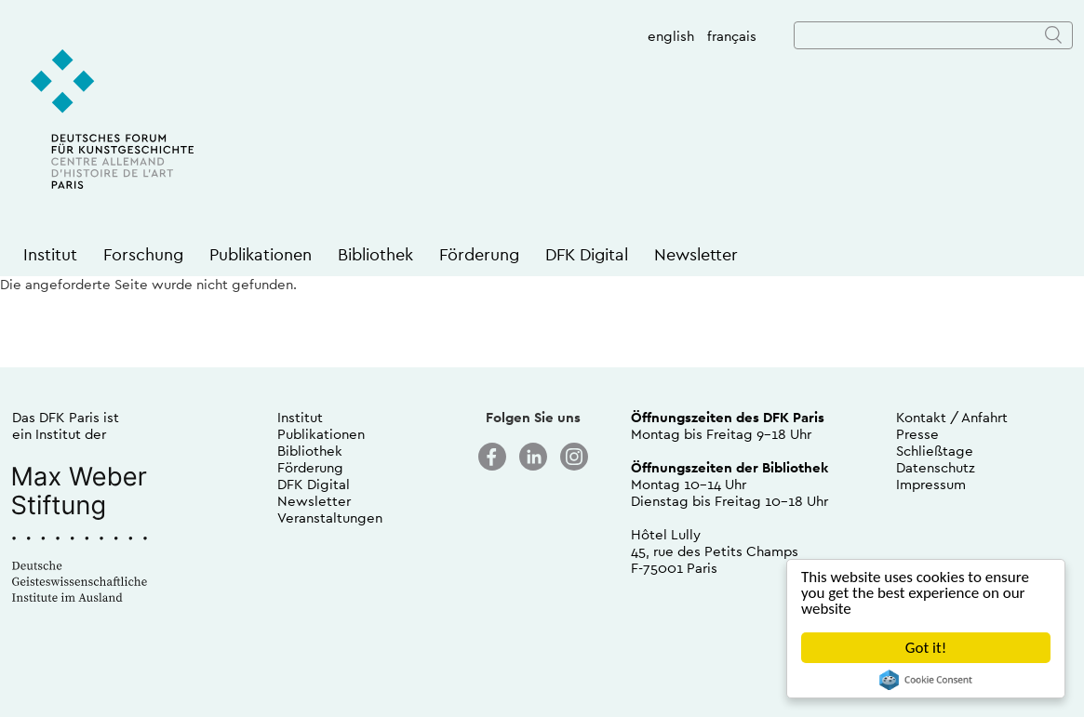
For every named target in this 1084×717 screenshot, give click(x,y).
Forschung (143, 254)
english (671, 36)
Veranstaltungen (329, 517)
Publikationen (260, 254)
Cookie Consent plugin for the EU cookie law (925, 680)
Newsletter (696, 254)
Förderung (479, 254)
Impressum (931, 484)
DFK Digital (586, 254)
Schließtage (934, 450)
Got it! (925, 647)
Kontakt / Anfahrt (952, 417)
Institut (50, 254)
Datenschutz (935, 467)
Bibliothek (375, 254)
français (731, 36)
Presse (917, 434)
